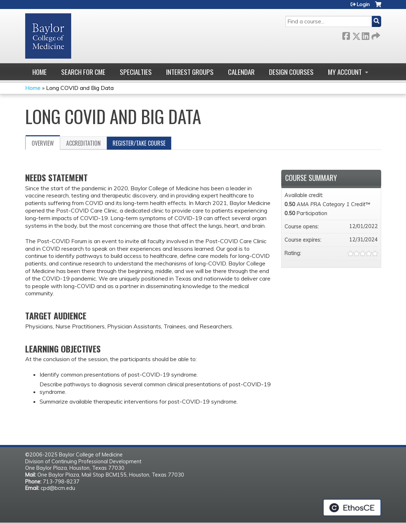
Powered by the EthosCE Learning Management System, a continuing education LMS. (352, 507)
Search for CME (83, 72)
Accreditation (83, 143)
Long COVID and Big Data (80, 87)
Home (39, 72)
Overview (43, 143)
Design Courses (291, 72)
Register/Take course (139, 143)
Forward (375, 35)
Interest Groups (190, 72)
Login (363, 4)
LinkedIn (365, 35)
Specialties (136, 72)
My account (345, 72)
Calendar (241, 72)
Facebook (346, 35)
